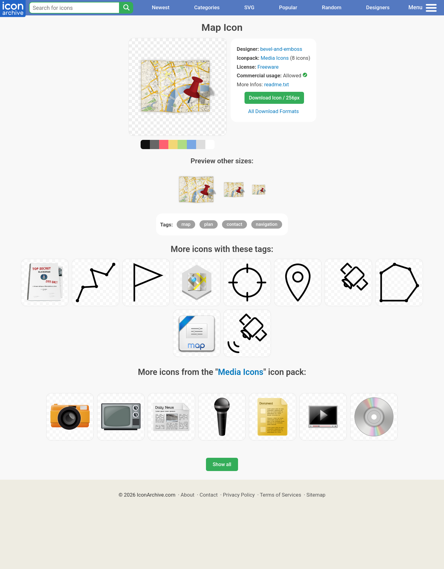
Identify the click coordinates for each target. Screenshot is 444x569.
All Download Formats (273, 111)
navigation (267, 224)
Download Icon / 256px (274, 98)
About (188, 495)
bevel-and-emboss (281, 49)
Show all (222, 464)
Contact (208, 495)
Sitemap (316, 495)
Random (331, 7)
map (186, 224)
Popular (288, 7)
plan (208, 224)
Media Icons (275, 58)
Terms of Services (280, 495)
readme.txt (276, 84)
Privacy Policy (239, 495)
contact (234, 224)
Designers (377, 7)
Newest (160, 7)
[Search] (126, 8)
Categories (207, 7)
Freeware (268, 67)
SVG (249, 7)
